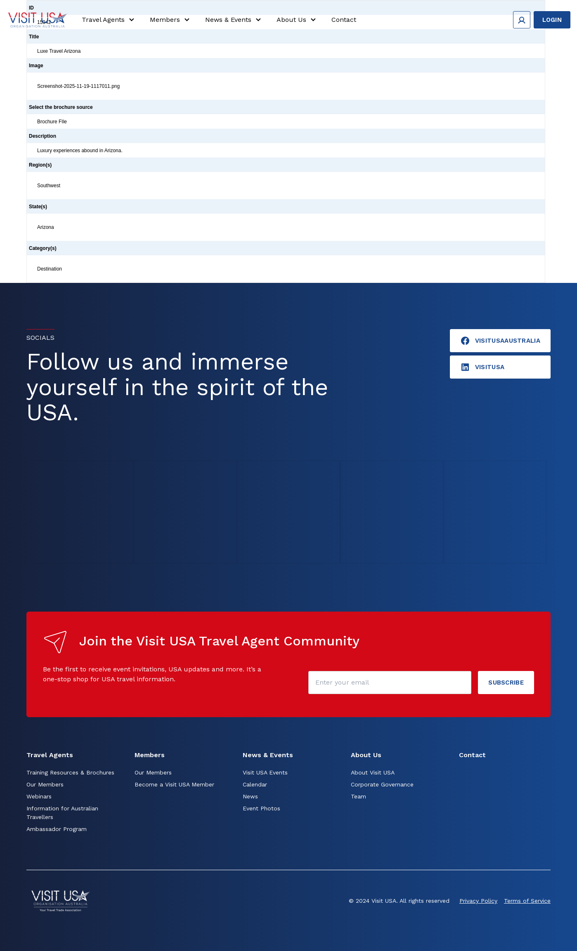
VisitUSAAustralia (500, 341)
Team (358, 796)
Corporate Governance (382, 784)
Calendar (255, 784)
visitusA (482, 367)
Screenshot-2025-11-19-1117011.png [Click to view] (78, 86)
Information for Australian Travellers (62, 812)
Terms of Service (527, 900)
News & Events (234, 20)
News (250, 796)
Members (171, 20)
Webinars (39, 796)
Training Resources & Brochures (70, 772)
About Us (297, 20)
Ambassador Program (56, 829)
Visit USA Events (265, 772)
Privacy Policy (478, 900)
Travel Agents (109, 20)
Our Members (45, 784)
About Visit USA (373, 772)
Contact (343, 20)
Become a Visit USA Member (174, 784)
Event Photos (261, 808)
